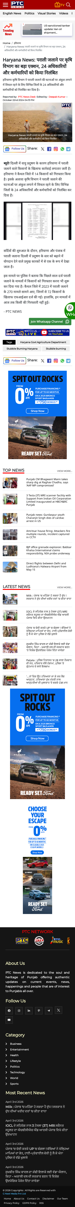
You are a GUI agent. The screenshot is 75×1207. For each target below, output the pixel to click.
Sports (11, 1083)
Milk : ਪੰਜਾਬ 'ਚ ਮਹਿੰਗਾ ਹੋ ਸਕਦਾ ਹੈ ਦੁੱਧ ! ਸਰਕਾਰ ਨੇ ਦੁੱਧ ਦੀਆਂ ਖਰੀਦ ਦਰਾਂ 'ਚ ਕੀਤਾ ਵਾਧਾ (48, 597)
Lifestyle (13, 1061)
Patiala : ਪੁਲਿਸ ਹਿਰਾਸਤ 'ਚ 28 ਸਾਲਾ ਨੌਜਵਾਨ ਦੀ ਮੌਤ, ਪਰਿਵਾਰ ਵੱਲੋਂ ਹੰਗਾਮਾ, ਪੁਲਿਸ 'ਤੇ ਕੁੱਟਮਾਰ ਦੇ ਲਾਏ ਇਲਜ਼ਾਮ (49, 663)
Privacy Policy (11, 1203)
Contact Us (33, 1198)
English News (12, 13)
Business (13, 1043)
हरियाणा (17, 43)
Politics (29, 13)
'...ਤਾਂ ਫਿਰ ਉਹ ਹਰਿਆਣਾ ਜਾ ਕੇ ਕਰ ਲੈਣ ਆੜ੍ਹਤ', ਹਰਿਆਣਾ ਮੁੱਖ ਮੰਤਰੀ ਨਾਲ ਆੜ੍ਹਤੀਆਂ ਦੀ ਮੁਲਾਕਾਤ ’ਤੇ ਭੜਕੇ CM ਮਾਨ (47, 679)
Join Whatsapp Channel (51, 321)
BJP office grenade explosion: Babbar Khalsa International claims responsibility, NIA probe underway (49, 550)
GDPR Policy (29, 1203)
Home (6, 43)
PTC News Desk (26, 96)
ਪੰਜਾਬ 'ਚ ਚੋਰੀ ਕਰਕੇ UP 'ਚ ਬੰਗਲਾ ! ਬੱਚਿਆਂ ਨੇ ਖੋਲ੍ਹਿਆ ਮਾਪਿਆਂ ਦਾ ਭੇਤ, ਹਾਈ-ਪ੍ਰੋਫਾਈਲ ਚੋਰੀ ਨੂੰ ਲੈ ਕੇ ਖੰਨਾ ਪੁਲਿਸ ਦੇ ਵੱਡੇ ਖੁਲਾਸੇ (49, 631)
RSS (41, 1203)
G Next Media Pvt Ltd (14, 1193)
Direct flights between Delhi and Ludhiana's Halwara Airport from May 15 (46, 566)
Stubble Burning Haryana (22, 348)
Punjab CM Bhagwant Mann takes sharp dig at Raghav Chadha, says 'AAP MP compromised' (47, 482)
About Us (19, 1198)
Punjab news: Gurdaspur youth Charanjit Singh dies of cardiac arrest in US (45, 518)
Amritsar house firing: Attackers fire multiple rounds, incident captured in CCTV (48, 534)
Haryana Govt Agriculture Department (43, 342)
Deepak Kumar (57, 96)
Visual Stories (47, 13)
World (11, 1078)
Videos (63, 13)
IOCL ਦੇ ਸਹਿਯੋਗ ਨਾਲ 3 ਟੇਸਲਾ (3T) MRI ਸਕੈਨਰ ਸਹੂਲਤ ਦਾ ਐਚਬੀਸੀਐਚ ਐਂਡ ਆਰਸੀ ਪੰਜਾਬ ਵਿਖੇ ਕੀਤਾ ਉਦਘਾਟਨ (47, 615)
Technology (15, 1072)
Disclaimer (48, 1198)
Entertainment (17, 1049)
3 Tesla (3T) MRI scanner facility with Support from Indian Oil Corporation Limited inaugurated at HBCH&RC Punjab (48, 500)
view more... (64, 471)
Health (11, 1055)
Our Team (62, 1198)
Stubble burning (56, 348)
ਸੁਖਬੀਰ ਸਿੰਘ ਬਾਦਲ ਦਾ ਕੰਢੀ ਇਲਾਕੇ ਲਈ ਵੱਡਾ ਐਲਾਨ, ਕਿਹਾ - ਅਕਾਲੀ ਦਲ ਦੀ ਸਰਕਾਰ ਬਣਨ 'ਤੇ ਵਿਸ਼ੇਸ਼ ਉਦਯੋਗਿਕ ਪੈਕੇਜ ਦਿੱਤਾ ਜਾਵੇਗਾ (48, 647)
